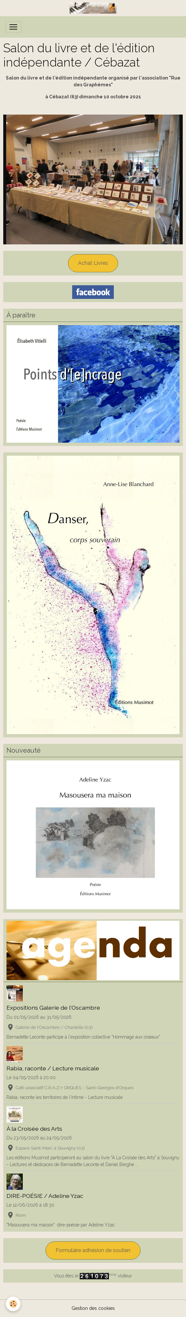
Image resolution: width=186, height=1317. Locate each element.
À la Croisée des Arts (34, 1128)
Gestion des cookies (93, 1308)
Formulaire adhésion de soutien (93, 1250)
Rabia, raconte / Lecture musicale (53, 1068)
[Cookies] (13, 1304)
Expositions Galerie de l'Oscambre (53, 1007)
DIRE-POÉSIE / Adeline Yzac (45, 1195)
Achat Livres (93, 263)
